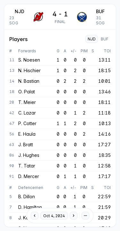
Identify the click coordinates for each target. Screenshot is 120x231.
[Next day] (73, 215)
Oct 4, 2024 (54, 215)
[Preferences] (85, 215)
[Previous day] (34, 215)
